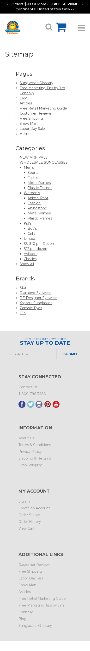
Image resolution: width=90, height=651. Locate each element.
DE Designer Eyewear (38, 298)
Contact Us (28, 387)
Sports (33, 172)
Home (25, 134)
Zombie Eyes (31, 308)
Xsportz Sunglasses (36, 303)
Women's (32, 193)
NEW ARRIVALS (34, 157)
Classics (30, 259)
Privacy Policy (30, 451)
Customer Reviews (36, 113)
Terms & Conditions (34, 445)
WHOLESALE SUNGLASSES (44, 162)
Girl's (31, 233)
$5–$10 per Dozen (39, 243)
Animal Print (38, 198)
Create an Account (34, 508)
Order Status (29, 515)
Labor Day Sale (32, 128)
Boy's (32, 228)
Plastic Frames (40, 188)
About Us (26, 438)
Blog (24, 98)
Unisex (29, 238)
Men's (29, 167)
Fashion (34, 178)
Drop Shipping (30, 465)
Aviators (30, 254)
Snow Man (28, 123)
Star (23, 287)
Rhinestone (37, 208)
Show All (27, 264)
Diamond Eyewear (35, 293)
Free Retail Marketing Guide (43, 108)
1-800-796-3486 (32, 394)
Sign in (24, 501)
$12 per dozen (35, 249)
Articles (26, 103)
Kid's (27, 223)
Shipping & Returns (34, 458)
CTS (23, 313)
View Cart (26, 528)
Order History (29, 521)
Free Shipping (31, 118)
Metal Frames (39, 183)
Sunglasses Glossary (36, 83)
